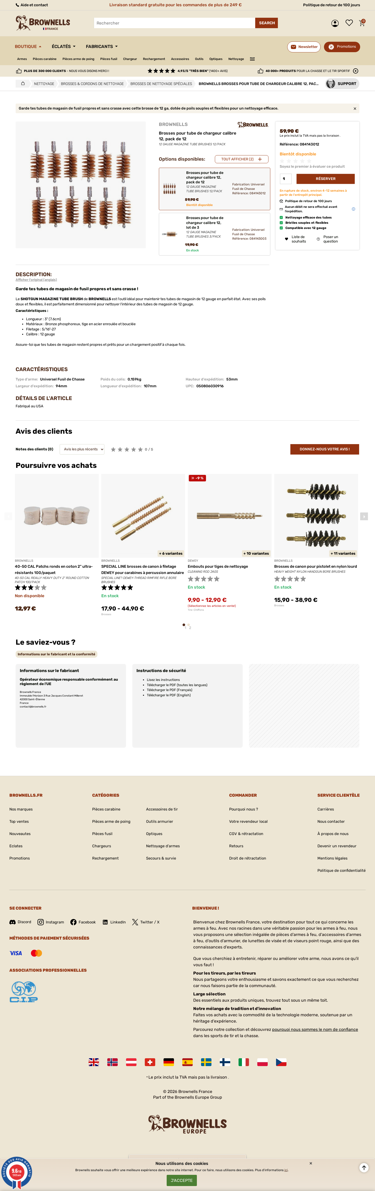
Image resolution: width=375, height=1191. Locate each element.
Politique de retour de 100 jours (328, 4)
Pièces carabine (49, 59)
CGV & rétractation (245, 837)
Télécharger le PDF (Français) (169, 694)
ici (286, 1167)
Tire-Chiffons (196, 610)
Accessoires (206, 59)
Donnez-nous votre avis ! (325, 449)
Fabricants (110, 46)
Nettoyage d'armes (163, 850)
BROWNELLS (173, 124)
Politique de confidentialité (339, 874)
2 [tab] (190, 631)
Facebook (86, 926)
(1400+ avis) (203, 71)
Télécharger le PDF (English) (169, 699)
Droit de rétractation (246, 862)
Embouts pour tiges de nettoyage (221, 566)
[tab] (56, 658)
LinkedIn (119, 926)
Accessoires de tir (162, 813)
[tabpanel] (57, 546)
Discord (21, 925)
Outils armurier (159, 825)
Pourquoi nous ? (242, 813)
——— (288, 58)
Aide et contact (33, 4)
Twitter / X (152, 926)
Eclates (16, 850)
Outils (228, 59)
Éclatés (67, 46)
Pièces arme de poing (88, 59)
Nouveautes (21, 837)
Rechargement (175, 59)
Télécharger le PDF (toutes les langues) (177, 689)
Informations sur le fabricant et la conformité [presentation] (56, 658)
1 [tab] (185, 631)
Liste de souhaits (350, 23)
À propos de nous (330, 837)
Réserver (326, 179)
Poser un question (327, 239)
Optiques (247, 59)
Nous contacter (328, 825)
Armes (23, 59)
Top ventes (19, 825)
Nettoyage (271, 59)
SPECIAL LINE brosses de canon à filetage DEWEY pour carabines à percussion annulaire (143, 572)
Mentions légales (329, 862)
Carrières (322, 813)
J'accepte (182, 1179)
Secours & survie (161, 862)
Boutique (28, 46)
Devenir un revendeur (334, 850)
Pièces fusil (123, 59)
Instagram (53, 926)
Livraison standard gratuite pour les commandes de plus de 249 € (174, 4)
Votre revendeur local (247, 825)
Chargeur (147, 59)
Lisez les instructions (163, 684)
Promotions (346, 46)
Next (364, 518)
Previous (8, 518)
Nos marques (22, 813)
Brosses (106, 620)
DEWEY (193, 561)
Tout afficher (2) (237, 159)
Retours (234, 850)
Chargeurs (98, 850)
